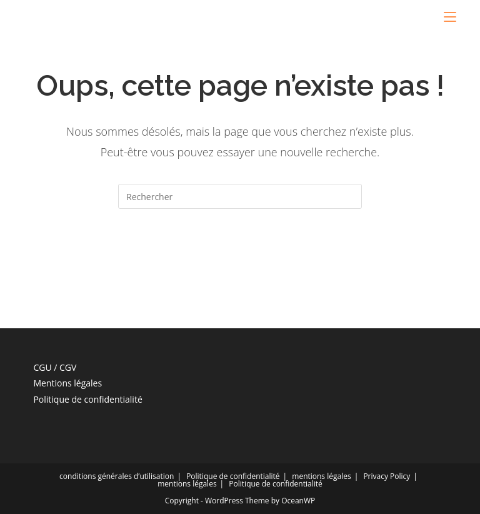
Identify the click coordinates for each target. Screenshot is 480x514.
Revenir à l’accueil (240, 259)
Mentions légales (67, 383)
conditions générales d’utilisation (116, 476)
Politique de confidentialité (87, 399)
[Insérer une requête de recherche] (240, 196)
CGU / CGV (54, 367)
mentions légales (321, 476)
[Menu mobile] (450, 17)
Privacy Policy (386, 476)
